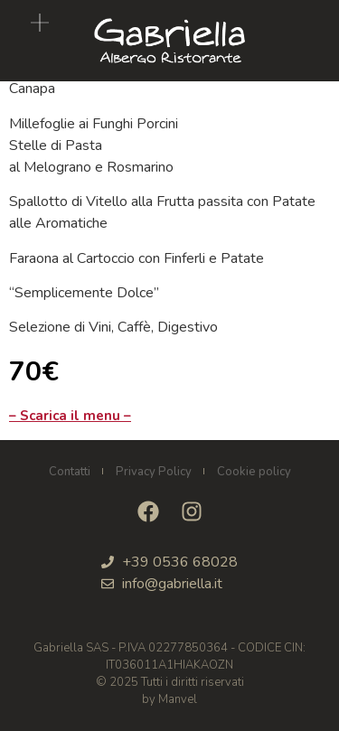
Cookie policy (254, 472)
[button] (39, 24)
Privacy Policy (154, 472)
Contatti (69, 472)
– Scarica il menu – (70, 416)
